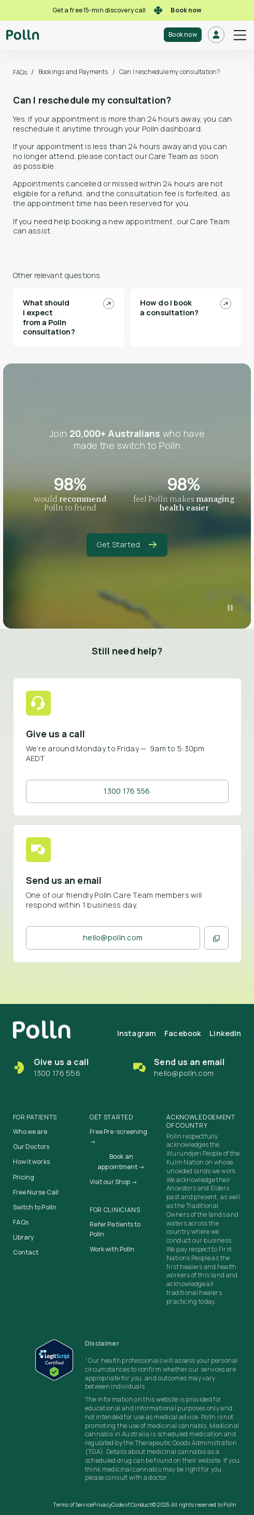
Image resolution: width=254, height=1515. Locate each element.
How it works (31, 1161)
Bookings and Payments (73, 71)
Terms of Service (73, 1504)
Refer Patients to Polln (115, 1229)
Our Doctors (31, 1146)
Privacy (102, 1504)
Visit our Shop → (114, 1181)
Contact (26, 1252)
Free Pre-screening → (119, 1136)
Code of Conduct (131, 1504)
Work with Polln (112, 1249)
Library (23, 1237)
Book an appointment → (121, 1161)
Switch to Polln (35, 1207)
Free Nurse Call (36, 1192)
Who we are (30, 1131)
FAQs (20, 72)
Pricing (24, 1177)
